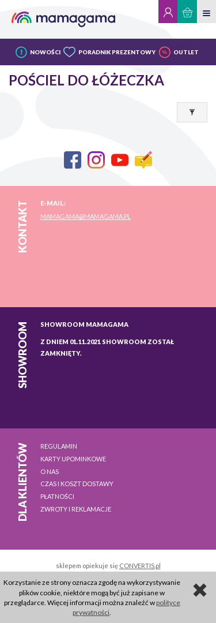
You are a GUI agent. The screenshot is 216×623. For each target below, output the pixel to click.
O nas (49, 471)
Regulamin (58, 446)
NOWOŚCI (45, 52)
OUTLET (186, 52)
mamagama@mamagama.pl (85, 216)
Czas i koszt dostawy (76, 483)
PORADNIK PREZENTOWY (117, 52)
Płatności (57, 496)
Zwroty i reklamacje (75, 509)
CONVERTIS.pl (140, 565)
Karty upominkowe (73, 458)
